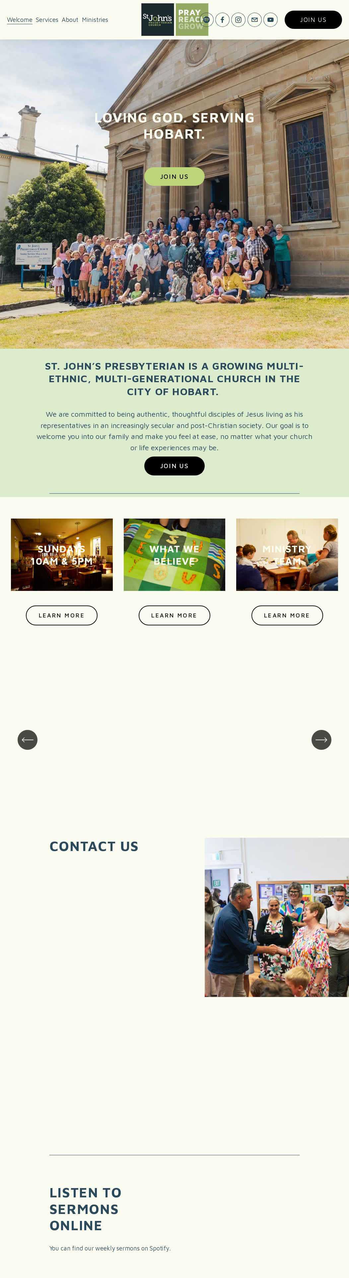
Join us (313, 20)
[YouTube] (270, 20)
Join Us (174, 176)
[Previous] (27, 740)
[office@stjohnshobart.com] (254, 20)
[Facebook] (222, 20)
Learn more (174, 615)
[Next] (321, 740)
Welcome (20, 19)
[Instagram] (238, 20)
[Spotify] (206, 20)
